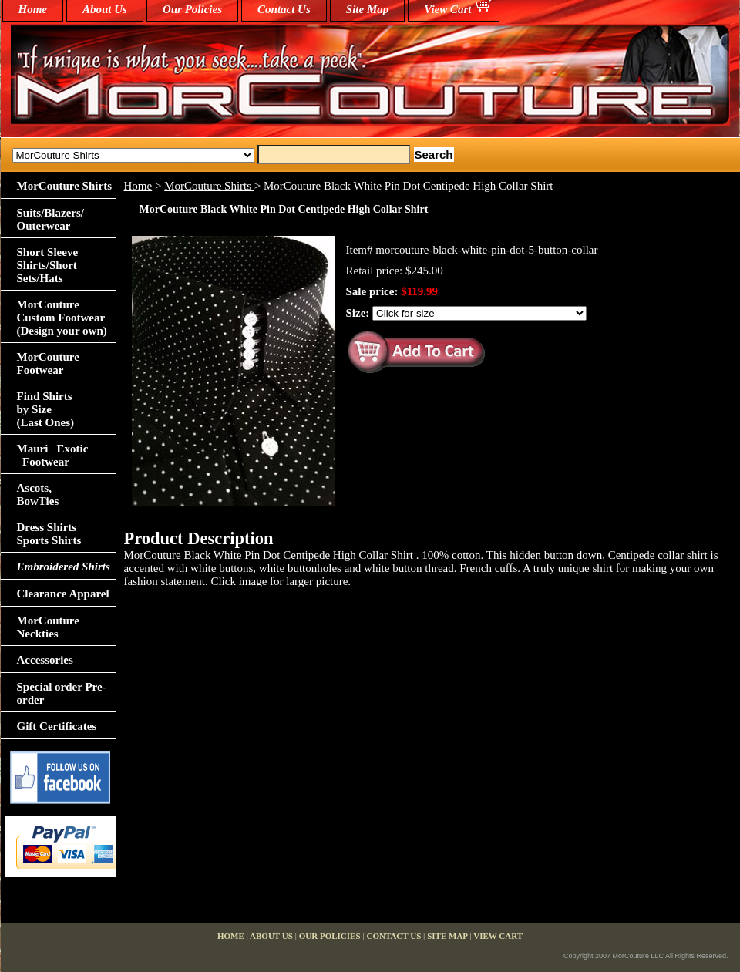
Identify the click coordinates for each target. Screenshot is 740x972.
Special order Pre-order (61, 693)
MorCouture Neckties (48, 627)
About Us (104, 9)
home (33, 9)
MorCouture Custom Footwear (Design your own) (62, 317)
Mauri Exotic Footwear (53, 455)
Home (138, 186)
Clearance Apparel (63, 593)
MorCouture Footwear (48, 363)
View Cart (447, 9)
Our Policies (192, 9)
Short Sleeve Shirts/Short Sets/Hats (48, 265)
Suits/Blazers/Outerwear (51, 219)
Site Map (367, 9)
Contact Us (284, 9)
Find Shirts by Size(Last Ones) (46, 409)
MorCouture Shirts (209, 186)
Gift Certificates (57, 726)
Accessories (45, 660)
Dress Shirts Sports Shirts (49, 534)
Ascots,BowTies (38, 494)
